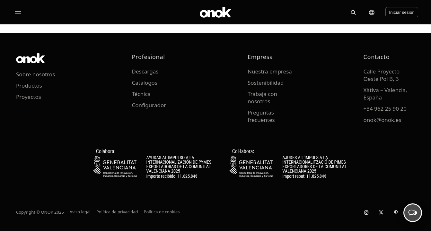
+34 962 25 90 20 (385, 108)
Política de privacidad (117, 212)
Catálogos (145, 82)
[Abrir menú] (18, 12)
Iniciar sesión (402, 12)
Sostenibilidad (266, 82)
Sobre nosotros (35, 74)
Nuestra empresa (270, 71)
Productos (29, 85)
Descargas (145, 71)
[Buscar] (353, 12)
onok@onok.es (382, 120)
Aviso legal (80, 212)
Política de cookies (162, 212)
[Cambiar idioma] (371, 12)
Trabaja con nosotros (262, 97)
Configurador (149, 105)
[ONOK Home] (215, 12)
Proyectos (28, 96)
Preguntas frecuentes (261, 116)
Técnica (141, 94)
